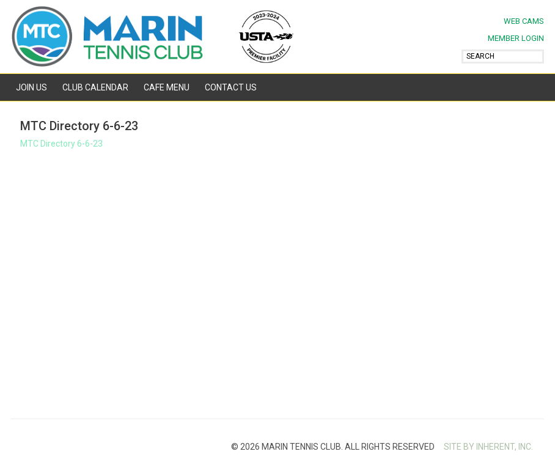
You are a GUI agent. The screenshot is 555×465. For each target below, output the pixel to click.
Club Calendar (95, 87)
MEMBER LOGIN (516, 38)
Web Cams (524, 21)
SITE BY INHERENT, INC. (488, 447)
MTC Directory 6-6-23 (61, 143)
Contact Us (231, 87)
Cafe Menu (166, 87)
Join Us (31, 87)
